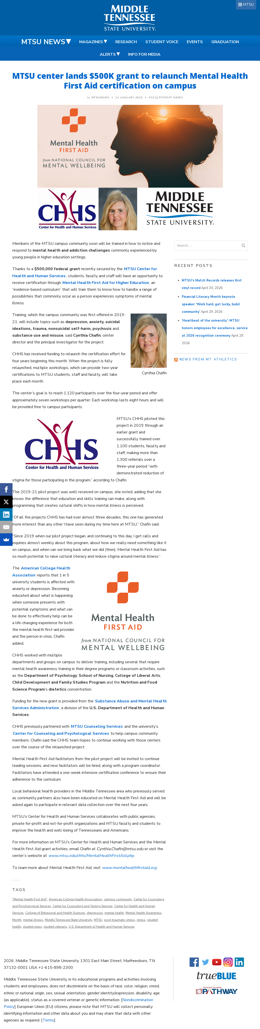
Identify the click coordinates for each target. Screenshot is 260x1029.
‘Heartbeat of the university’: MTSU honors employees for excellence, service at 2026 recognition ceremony (215, 328)
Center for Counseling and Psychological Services (61, 733)
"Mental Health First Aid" (29, 899)
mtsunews (100, 97)
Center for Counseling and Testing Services (83, 906)
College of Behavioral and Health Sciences (55, 913)
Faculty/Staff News (166, 97)
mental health (114, 913)
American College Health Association (75, 899)
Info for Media (144, 54)
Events (195, 42)
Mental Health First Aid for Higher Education (105, 282)
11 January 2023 (129, 97)
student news (32, 927)
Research (126, 42)
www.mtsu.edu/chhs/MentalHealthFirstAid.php (91, 855)
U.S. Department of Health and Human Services (102, 927)
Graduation (225, 42)
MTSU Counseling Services (97, 726)
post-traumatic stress (119, 920)
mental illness (33, 920)
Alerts (108, 54)
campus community (118, 899)
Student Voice (161, 42)
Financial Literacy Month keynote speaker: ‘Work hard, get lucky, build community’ (210, 304)
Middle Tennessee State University (68, 920)
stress (141, 920)
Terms (48, 1020)
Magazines (91, 42)
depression (95, 913)
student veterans (55, 927)
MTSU (248, 4)
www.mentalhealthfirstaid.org (129, 867)
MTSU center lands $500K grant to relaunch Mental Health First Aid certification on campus (130, 80)
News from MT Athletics (208, 359)
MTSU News (43, 42)
